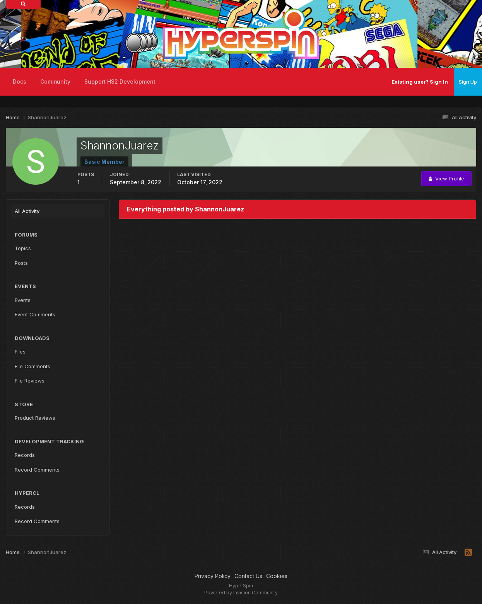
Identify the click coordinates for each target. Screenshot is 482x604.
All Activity (27, 211)
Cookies (276, 576)
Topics (23, 248)
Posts (21, 263)
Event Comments (35, 314)
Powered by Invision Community (241, 592)
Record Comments (37, 470)
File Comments (32, 366)
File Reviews (29, 381)
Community (55, 81)
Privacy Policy (213, 576)
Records (25, 455)
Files (20, 351)
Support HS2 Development (120, 81)
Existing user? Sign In (419, 82)
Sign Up (468, 82)
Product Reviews (35, 418)
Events (23, 300)
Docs (19, 81)
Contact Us (248, 576)
